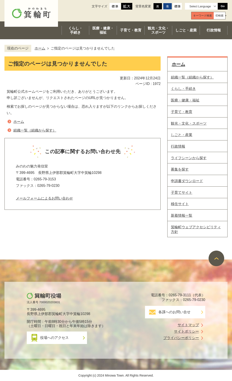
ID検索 (219, 15)
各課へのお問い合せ (174, 312)
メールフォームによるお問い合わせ (44, 198)
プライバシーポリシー (181, 338)
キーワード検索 (202, 15)
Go (223, 6)
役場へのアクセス (54, 338)
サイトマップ (188, 325)
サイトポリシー (186, 331)
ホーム (40, 48)
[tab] (202, 15)
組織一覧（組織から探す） (34, 130)
